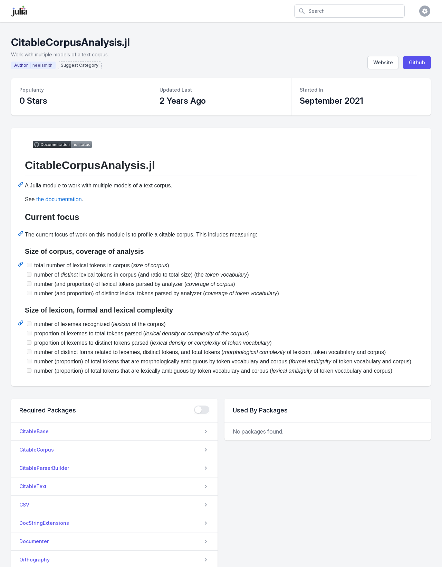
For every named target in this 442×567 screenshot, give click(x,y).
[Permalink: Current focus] (21, 233)
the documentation (59, 199)
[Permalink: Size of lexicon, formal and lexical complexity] (21, 323)
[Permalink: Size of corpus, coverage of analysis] (21, 264)
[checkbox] (201, 410)
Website (383, 62)
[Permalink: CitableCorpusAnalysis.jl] (21, 184)
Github (417, 62)
